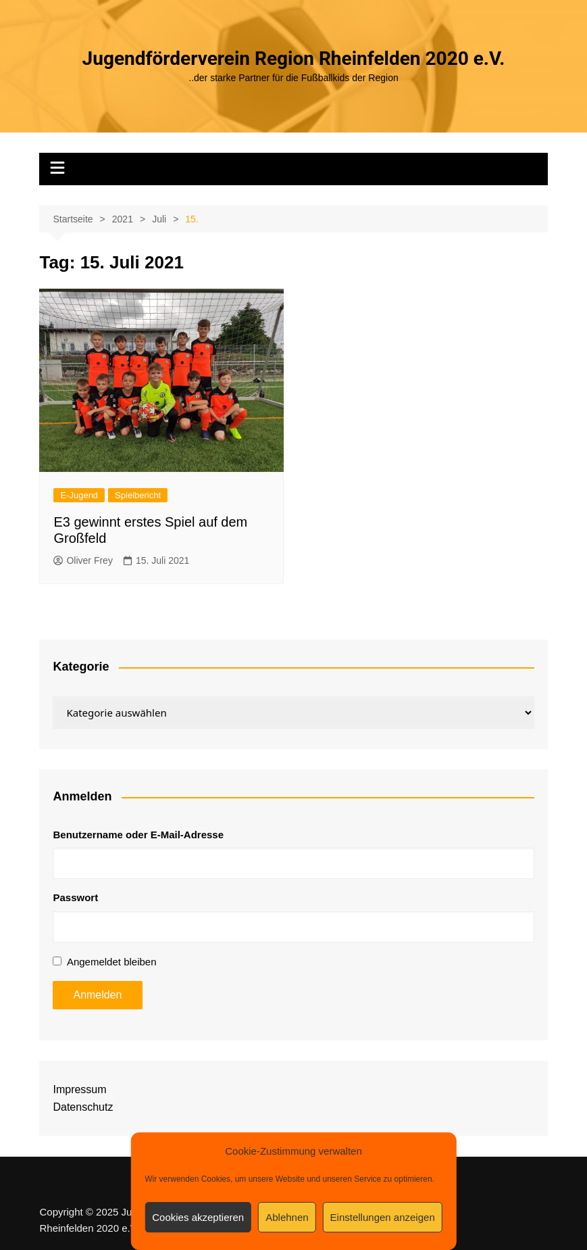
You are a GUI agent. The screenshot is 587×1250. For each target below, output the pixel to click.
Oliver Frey (82, 560)
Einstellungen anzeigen (382, 1217)
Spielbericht (138, 495)
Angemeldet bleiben (112, 961)
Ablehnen (286, 1217)
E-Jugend (79, 495)
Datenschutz (83, 1107)
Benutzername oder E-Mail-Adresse (138, 834)
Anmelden (97, 995)
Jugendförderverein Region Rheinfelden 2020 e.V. (293, 58)
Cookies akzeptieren (198, 1217)
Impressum (79, 1089)
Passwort (75, 897)
